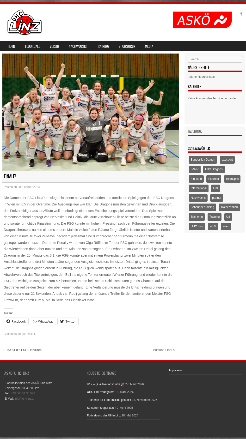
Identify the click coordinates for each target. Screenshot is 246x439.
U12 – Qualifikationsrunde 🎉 (105, 384)
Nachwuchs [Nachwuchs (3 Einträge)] (198, 197)
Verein (54, 46)
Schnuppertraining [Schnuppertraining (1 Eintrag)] (202, 207)
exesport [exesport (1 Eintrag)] (227, 159)
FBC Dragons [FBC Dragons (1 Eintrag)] (214, 169)
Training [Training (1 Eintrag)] (214, 216)
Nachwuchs (78, 46)
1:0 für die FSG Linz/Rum (22, 350)
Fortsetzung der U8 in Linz (104, 415)
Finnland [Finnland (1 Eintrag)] (196, 178)
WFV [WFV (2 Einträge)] (213, 226)
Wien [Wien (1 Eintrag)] (226, 226)
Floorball (32, 46)
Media (149, 46)
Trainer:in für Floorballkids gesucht (109, 400)
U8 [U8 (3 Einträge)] (228, 216)
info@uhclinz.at (24, 398)
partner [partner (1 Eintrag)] (216, 197)
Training (102, 46)
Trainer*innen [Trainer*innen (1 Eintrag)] (229, 207)
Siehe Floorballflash (202, 76)
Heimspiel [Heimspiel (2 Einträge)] (232, 178)
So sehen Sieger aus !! (101, 407)
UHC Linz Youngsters (100, 392)
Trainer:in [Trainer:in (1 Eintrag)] (197, 216)
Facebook (195, 131)
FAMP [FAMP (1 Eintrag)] (195, 169)
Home (11, 46)
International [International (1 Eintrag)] (199, 188)
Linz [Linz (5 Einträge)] (215, 188)
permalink (28, 334)
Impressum (176, 370)
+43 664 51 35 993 (23, 393)
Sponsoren (127, 46)
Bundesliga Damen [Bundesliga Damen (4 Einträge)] (203, 159)
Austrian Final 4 (166, 350)
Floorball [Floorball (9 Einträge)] (213, 178)
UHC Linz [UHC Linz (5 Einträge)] (197, 226)
